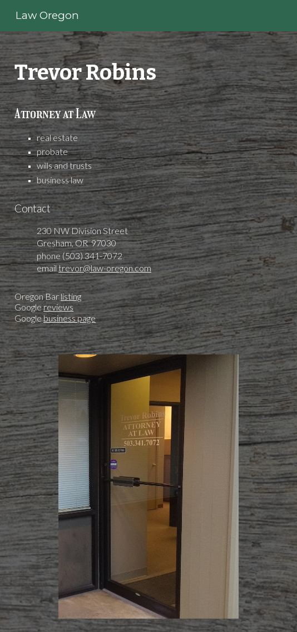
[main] (148, 186)
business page (69, 318)
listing (71, 296)
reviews (58, 307)
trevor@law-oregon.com (104, 267)
